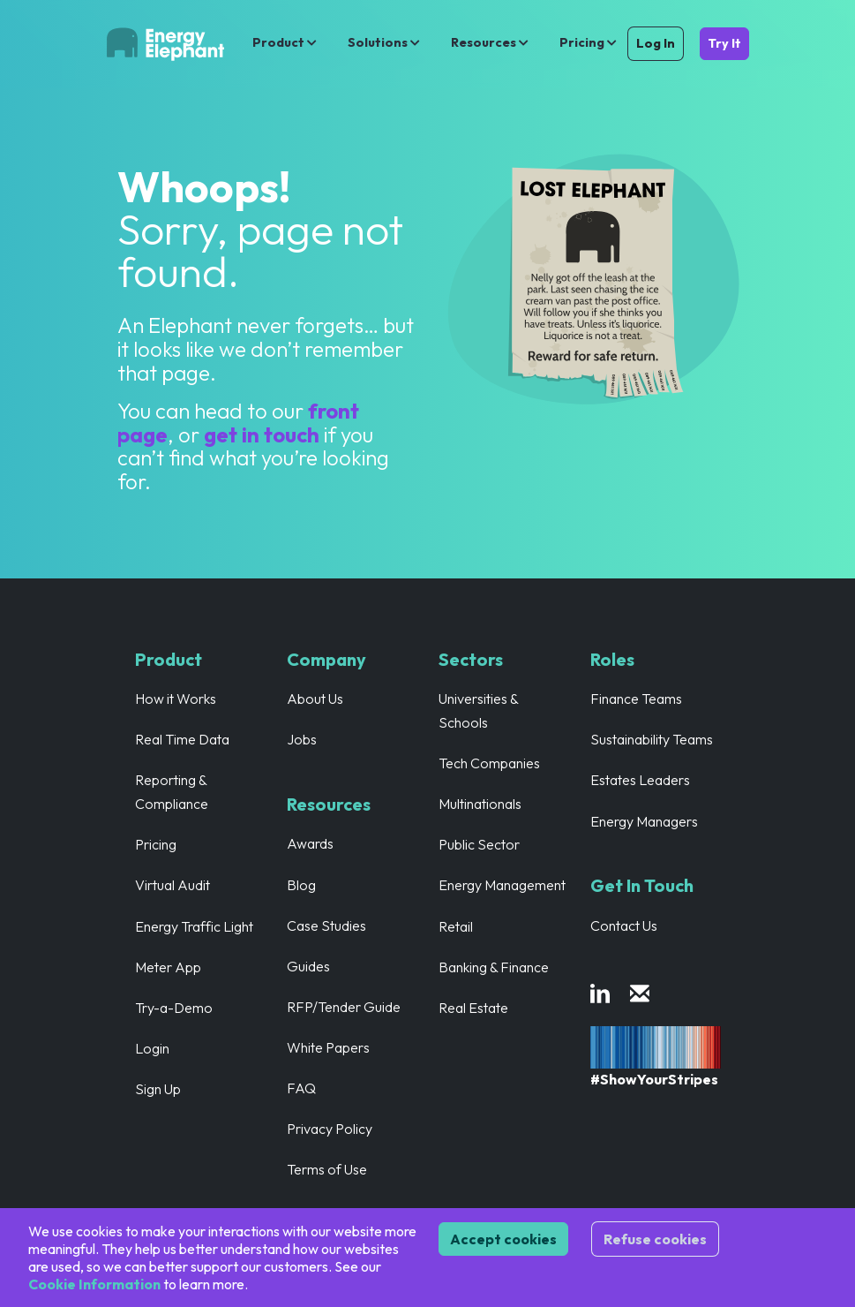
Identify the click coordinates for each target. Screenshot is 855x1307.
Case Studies (327, 925)
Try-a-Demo (174, 1007)
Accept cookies (503, 1239)
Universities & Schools (479, 710)
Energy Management (502, 885)
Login (152, 1048)
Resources (491, 42)
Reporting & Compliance (172, 791)
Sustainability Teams (652, 739)
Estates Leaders (640, 780)
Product (285, 42)
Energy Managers (644, 821)
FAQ (301, 1088)
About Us (315, 698)
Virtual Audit (173, 885)
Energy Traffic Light (194, 926)
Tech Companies (490, 763)
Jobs (302, 739)
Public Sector (480, 844)
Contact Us (624, 925)
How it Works (176, 698)
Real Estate (474, 1007)
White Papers (329, 1047)
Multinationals (480, 803)
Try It (724, 43)
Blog (301, 885)
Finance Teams (636, 698)
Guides (308, 966)
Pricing (588, 42)
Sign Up (158, 1089)
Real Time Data (182, 739)
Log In (655, 43)
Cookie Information (94, 1284)
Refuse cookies (655, 1239)
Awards (310, 843)
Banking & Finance (494, 967)
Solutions (385, 42)
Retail (456, 926)
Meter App (168, 967)
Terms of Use (327, 1169)
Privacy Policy (330, 1128)
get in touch (264, 434)
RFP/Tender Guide (344, 1007)
